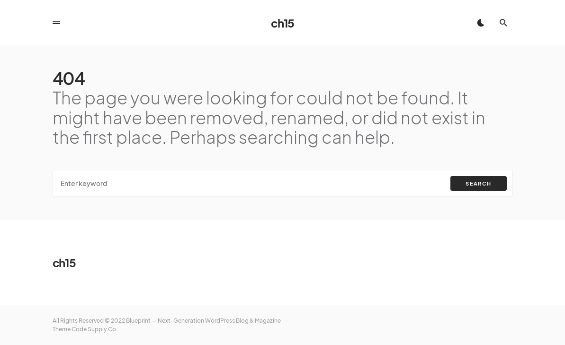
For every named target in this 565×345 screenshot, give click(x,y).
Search (478, 183)
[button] (56, 23)
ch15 (282, 23)
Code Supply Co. (95, 329)
